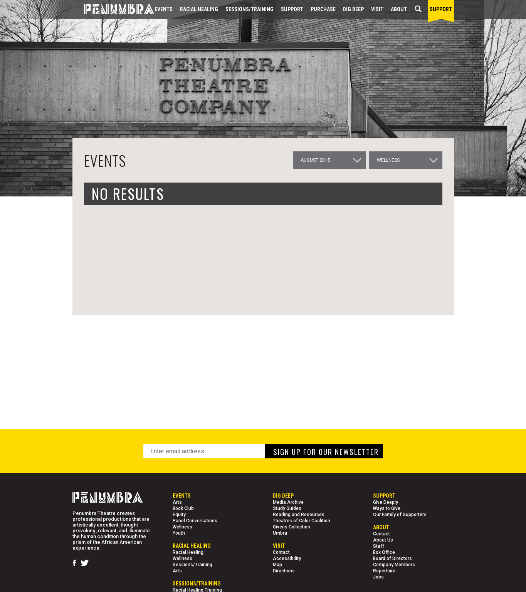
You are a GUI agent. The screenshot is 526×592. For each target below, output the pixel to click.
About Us (383, 540)
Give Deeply (385, 502)
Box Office (384, 552)
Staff (378, 546)
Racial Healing (199, 9)
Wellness (182, 527)
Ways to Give (386, 508)
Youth (179, 533)
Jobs (378, 577)
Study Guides (287, 508)
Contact (281, 552)
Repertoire (384, 571)
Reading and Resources (298, 514)
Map (277, 564)
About (399, 9)
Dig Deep (353, 9)
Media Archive (288, 502)
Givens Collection (291, 527)
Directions (284, 571)
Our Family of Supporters (400, 514)
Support (292, 9)
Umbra (280, 533)
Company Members (394, 564)
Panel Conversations (195, 520)
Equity (179, 514)
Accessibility (287, 558)
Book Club (183, 508)
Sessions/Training (249, 9)
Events (164, 9)
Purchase (323, 9)
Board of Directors (392, 558)
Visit (377, 9)
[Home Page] (113, 9)
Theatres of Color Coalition (301, 520)
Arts (177, 502)
